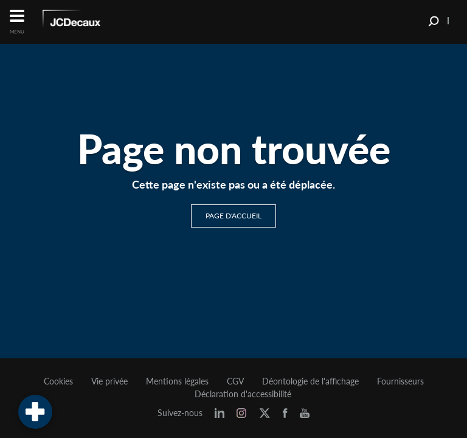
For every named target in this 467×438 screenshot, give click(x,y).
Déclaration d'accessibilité (243, 394)
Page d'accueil (233, 215)
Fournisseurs (400, 381)
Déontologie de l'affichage (310, 381)
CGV (235, 381)
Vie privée (109, 381)
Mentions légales (177, 381)
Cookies (58, 381)
